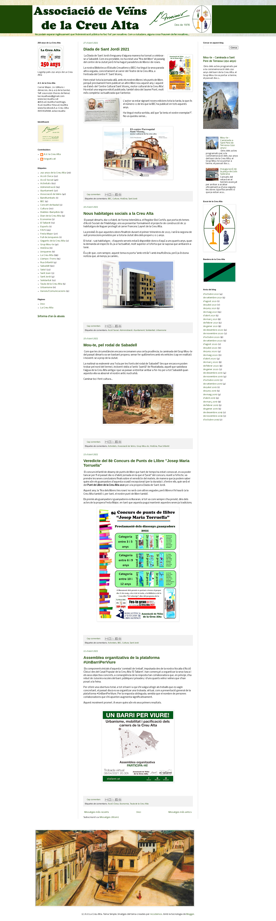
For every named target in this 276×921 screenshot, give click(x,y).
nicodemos (156, 914)
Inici (138, 812)
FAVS (43, 230)
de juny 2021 (209, 308)
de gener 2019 (210, 409)
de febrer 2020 (211, 366)
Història (123, 199)
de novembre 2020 (213, 333)
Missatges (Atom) (109, 817)
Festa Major (46, 234)
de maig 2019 (210, 394)
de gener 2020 (210, 369)
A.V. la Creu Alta (52, 154)
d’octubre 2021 (211, 294)
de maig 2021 (210, 312)
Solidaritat (150, 330)
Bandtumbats (47, 198)
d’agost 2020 (210, 344)
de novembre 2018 (212, 416)
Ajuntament (139, 330)
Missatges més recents (96, 812)
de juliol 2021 (210, 305)
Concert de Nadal (49, 205)
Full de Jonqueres (49, 237)
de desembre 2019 (212, 373)
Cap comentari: (94, 194)
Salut (43, 270)
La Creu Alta (46, 255)
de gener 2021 (210, 326)
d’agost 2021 (210, 301)
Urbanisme (161, 330)
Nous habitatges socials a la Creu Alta (118, 213)
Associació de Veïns (127, 446)
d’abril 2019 (209, 398)
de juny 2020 (210, 351)
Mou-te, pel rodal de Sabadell (110, 345)
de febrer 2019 (210, 405)
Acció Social (113, 330)
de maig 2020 (210, 355)
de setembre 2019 (212, 384)
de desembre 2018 (212, 412)
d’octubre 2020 (211, 337)
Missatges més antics (180, 812)
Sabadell (44, 266)
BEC (109, 199)
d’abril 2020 (209, 359)
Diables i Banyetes (50, 212)
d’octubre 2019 (211, 380)
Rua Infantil (163, 446)
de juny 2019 (209, 391)
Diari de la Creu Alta (50, 216)
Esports (44, 227)
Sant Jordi (132, 199)
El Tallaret (45, 223)
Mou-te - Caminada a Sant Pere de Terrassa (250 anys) (227, 143)
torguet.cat (50, 159)
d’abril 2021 (209, 316)
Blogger (190, 914)
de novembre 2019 (213, 377)
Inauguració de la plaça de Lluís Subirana (228, 171)
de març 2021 (210, 319)
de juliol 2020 (210, 348)
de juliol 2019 (210, 387)
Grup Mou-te (143, 446)
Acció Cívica (113, 804)
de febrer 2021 (210, 323)
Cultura (115, 199)
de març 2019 (210, 402)
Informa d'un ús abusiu (51, 316)
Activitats (112, 446)
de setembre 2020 (213, 341)
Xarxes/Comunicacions (52, 291)
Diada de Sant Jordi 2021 (106, 49)
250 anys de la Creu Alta (53, 173)
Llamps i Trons (48, 259)
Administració (126, 330)
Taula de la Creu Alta (139, 804)
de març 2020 (210, 362)
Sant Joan (45, 273)
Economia (124, 804)
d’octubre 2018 (211, 420)
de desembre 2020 (213, 330)
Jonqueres (45, 252)
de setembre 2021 (212, 298)
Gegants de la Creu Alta (52, 241)
